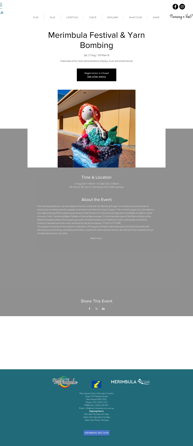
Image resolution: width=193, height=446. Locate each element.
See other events (96, 76)
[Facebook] (175, 6)
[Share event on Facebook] (89, 309)
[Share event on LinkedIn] (103, 309)
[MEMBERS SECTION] (96, 433)
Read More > (96, 238)
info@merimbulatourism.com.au (99, 408)
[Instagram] (182, 6)
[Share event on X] (96, 309)
